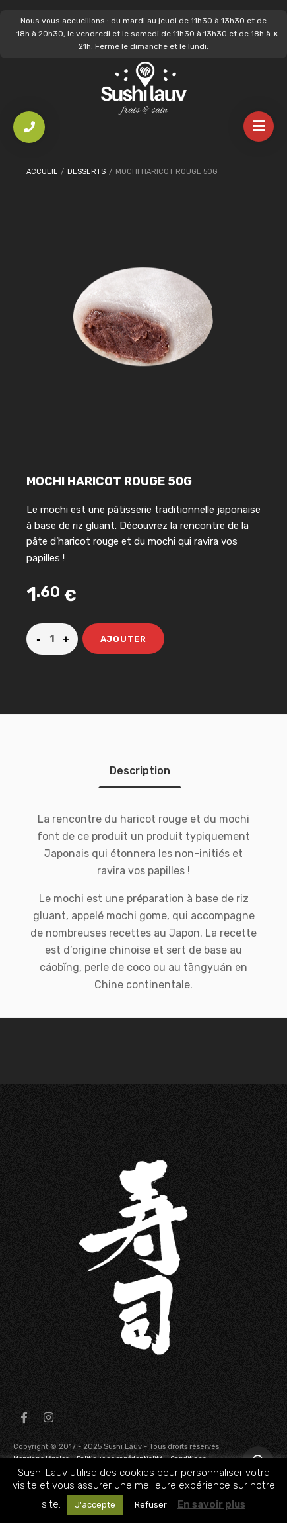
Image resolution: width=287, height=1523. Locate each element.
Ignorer (275, 33)
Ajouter (123, 639)
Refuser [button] (151, 1505)
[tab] (139, 771)
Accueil (41, 171)
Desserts (86, 171)
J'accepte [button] (95, 1505)
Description (140, 770)
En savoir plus (211, 1504)
